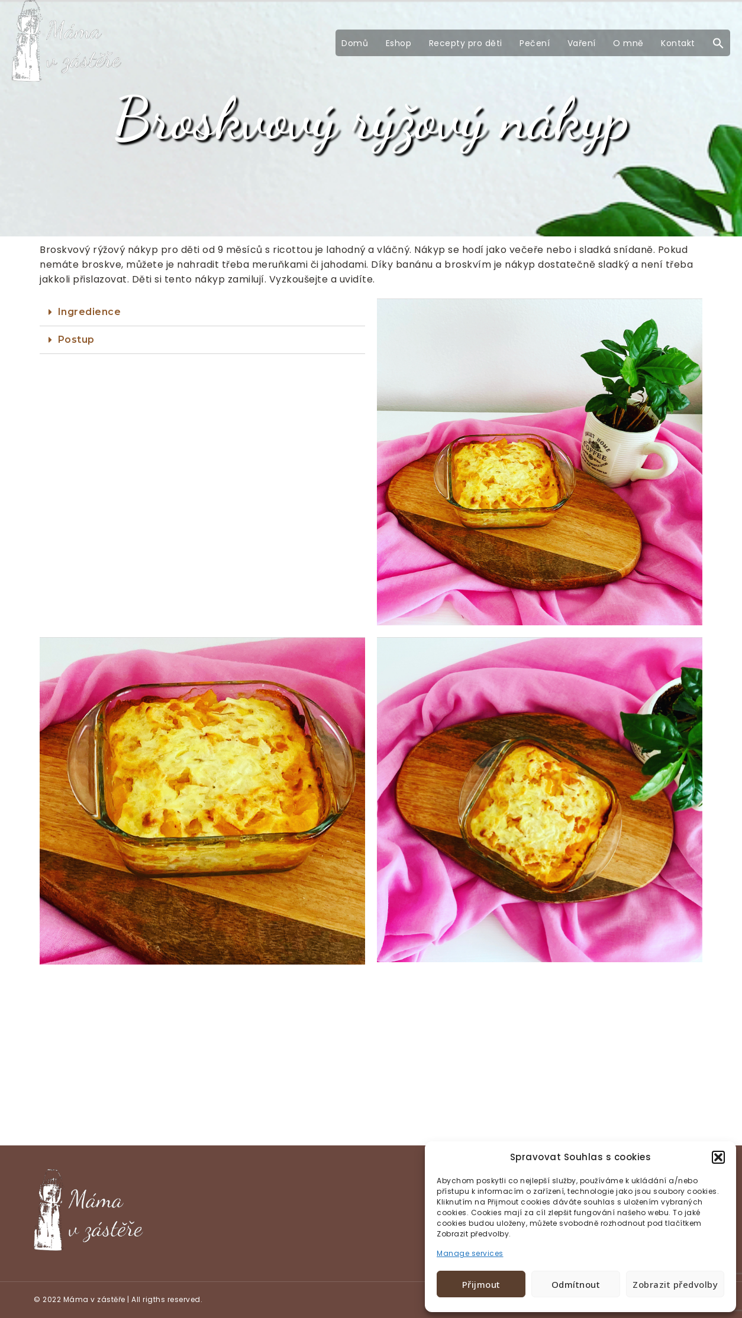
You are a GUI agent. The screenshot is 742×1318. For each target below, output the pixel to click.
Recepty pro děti (465, 43)
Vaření (581, 43)
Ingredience (89, 311)
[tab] (202, 312)
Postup (76, 339)
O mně (628, 43)
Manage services (470, 1253)
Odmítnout (576, 1284)
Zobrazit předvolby (675, 1284)
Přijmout (481, 1284)
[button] (718, 1157)
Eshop (399, 43)
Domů (354, 43)
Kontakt (678, 43)
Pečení (535, 43)
